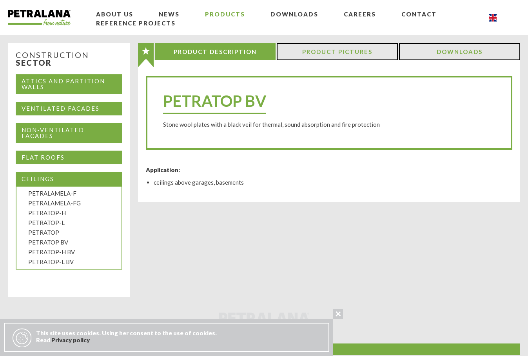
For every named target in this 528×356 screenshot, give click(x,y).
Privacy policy (70, 339)
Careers (360, 14)
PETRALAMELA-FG (54, 203)
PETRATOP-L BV (51, 261)
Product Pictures (337, 51)
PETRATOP (43, 232)
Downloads (294, 14)
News (169, 14)
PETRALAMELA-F (52, 193)
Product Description (215, 51)
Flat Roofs (43, 157)
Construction (52, 59)
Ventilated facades (61, 108)
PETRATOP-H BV (51, 251)
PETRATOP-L (46, 222)
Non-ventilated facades (53, 132)
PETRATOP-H (47, 212)
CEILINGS (38, 178)
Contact (419, 14)
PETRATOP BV (48, 242)
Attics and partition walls (63, 83)
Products (225, 14)
